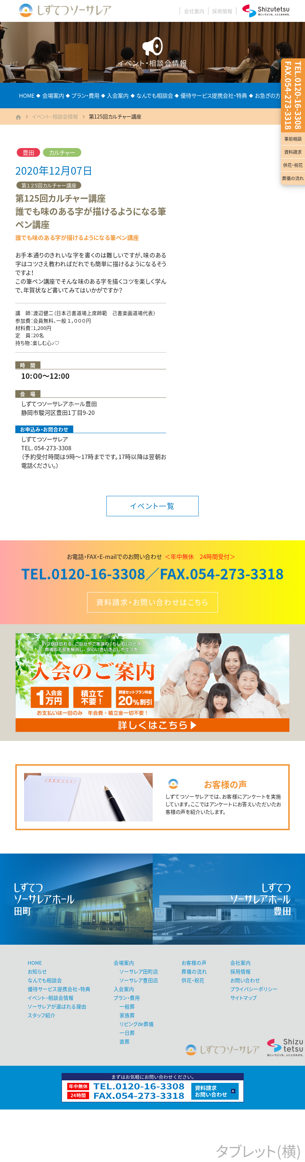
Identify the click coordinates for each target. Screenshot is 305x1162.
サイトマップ (243, 997)
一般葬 (127, 1006)
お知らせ (37, 971)
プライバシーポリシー (254, 988)
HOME (27, 95)
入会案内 (118, 95)
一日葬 (127, 1032)
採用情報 (222, 11)
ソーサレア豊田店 (139, 980)
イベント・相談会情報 (55, 116)
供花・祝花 (293, 165)
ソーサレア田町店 (139, 971)
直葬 (125, 1041)
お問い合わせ (245, 980)
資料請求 (293, 152)
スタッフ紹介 (41, 1015)
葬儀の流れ (293, 178)
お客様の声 (194, 962)
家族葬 (127, 1015)
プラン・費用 (85, 95)
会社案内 (194, 11)
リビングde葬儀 (137, 1023)
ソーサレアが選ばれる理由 (57, 1006)
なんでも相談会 (154, 95)
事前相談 (293, 139)
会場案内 (53, 95)
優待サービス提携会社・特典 (213, 95)
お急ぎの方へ (270, 95)
